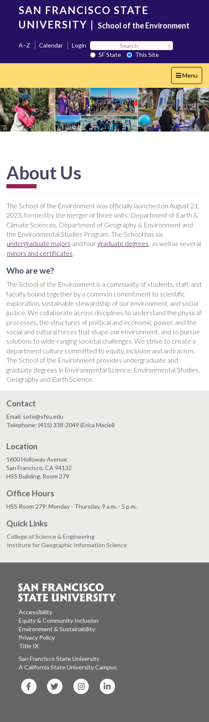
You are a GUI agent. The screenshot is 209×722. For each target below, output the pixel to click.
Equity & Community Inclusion (59, 620)
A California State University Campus (68, 667)
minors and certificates (40, 253)
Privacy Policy (37, 637)
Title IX (29, 645)
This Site (143, 54)
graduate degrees (123, 243)
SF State (105, 54)
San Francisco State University (59, 658)
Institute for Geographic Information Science (67, 544)
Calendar (51, 45)
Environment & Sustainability (57, 628)
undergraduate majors (39, 243)
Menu (188, 77)
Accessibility (35, 612)
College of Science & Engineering (51, 536)
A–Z (24, 45)
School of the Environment (143, 25)
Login (79, 45)
